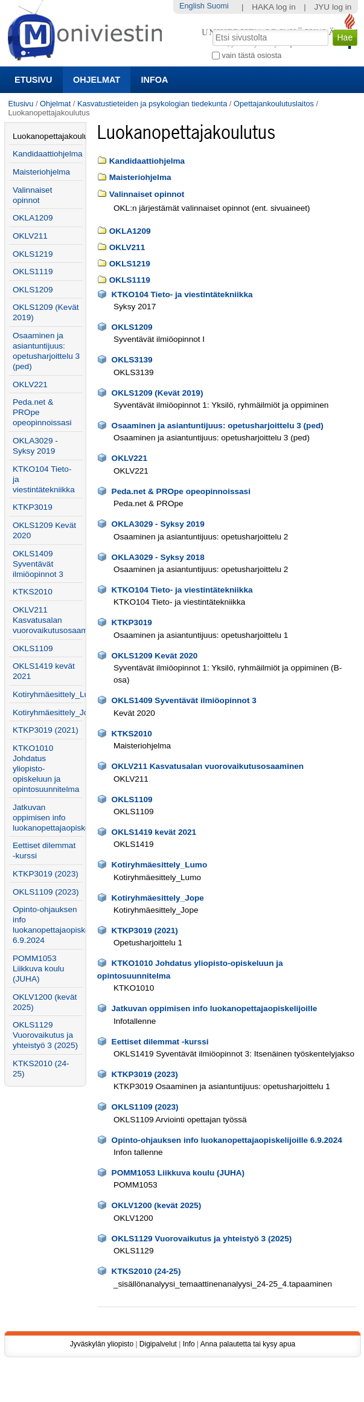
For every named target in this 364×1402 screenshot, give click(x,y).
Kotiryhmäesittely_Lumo (160, 864)
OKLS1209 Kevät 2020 (155, 655)
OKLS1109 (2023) (145, 1106)
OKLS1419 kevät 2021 (154, 832)
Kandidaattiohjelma (147, 161)
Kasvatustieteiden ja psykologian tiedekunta (152, 103)
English (192, 5)
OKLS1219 (129, 263)
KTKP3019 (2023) (145, 1074)
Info (189, 1344)
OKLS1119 (129, 280)
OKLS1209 (132, 327)
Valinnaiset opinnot (147, 194)
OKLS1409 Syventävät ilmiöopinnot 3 (184, 700)
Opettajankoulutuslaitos (274, 103)
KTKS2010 (132, 733)
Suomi (218, 5)
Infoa (154, 80)
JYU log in (332, 6)
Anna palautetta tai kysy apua (247, 1344)
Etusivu (33, 80)
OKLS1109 (132, 799)
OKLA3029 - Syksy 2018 (158, 557)
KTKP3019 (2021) (145, 930)
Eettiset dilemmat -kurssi (160, 1041)
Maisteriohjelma (140, 177)
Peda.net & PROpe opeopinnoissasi (181, 491)
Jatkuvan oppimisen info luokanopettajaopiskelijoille (215, 1008)
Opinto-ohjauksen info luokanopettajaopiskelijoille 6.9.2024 (227, 1140)
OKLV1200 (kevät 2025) (157, 1205)
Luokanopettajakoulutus (48, 136)
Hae (211, 28)
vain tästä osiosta (252, 55)
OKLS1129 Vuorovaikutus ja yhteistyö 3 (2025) (202, 1238)
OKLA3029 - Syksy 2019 (158, 524)
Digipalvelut (158, 1344)
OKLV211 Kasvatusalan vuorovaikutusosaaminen (208, 766)
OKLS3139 (132, 359)
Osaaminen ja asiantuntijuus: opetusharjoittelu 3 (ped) (218, 425)
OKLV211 (127, 247)
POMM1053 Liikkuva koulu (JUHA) (178, 1172)
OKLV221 (129, 458)
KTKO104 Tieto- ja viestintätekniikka (182, 294)
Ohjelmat (96, 80)
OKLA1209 (130, 231)
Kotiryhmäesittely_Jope (158, 897)
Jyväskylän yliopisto (101, 1344)
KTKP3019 (132, 622)
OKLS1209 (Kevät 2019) (157, 392)
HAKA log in (274, 6)
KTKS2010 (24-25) (146, 1271)
